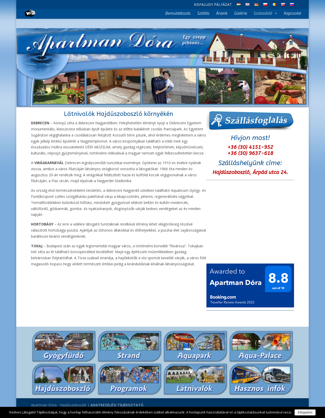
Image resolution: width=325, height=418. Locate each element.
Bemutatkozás (178, 13)
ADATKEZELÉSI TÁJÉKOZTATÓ (116, 405)
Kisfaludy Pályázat (213, 5)
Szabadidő (263, 13)
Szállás (203, 13)
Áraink (222, 13)
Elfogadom (305, 412)
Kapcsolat (292, 13)
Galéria (240, 13)
